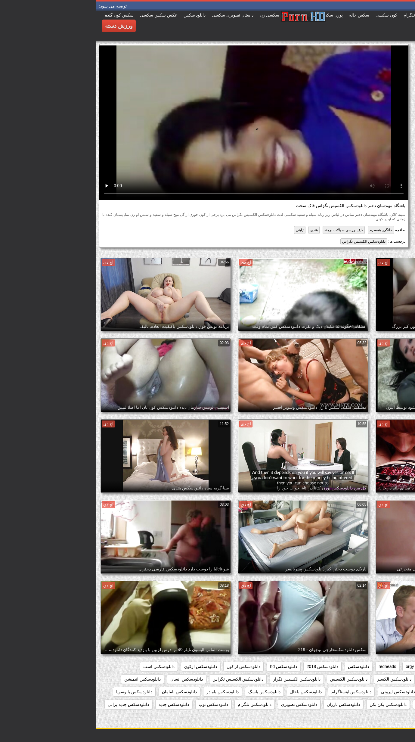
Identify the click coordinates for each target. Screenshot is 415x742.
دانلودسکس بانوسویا (38, 691)
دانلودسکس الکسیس (252, 679)
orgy (314, 666)
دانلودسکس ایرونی (302, 691)
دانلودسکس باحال (210, 691)
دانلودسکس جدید (78, 704)
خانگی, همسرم (285, 230)
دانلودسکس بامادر (126, 691)
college (377, 666)
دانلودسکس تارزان (247, 704)
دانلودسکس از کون (148, 666)
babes (400, 666)
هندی (218, 230)
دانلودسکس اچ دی (389, 691)
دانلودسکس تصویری (203, 704)
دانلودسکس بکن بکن (292, 704)
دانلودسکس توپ (117, 704)
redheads (291, 666)
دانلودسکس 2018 (226, 666)
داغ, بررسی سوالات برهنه (247, 230)
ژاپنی (204, 230)
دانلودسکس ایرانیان (346, 691)
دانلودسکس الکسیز (298, 679)
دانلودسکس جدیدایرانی (32, 704)
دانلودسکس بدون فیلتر (340, 704)
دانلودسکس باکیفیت (388, 704)
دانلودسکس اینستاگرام (255, 691)
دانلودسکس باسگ (168, 691)
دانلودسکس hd (187, 666)
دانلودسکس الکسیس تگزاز (201, 679)
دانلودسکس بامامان (83, 691)
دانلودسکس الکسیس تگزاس (268, 241)
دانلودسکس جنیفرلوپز (386, 717)
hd (330, 666)
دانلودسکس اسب (63, 666)
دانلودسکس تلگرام (158, 704)
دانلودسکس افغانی (389, 679)
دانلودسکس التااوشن (343, 679)
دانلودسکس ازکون (104, 666)
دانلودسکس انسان (90, 679)
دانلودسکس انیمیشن (46, 679)
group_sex (351, 666)
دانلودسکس (262, 666)
